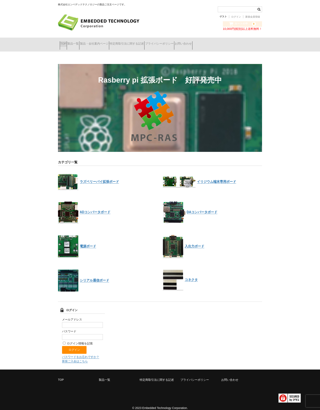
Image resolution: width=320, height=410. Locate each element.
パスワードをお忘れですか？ (80, 351)
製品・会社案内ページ (110, 42)
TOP (65, 42)
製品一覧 (82, 42)
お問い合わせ (221, 42)
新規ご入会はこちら (75, 355)
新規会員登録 (252, 16)
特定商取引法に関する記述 (150, 42)
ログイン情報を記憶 (78, 338)
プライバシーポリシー (190, 42)
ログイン (236, 16)
